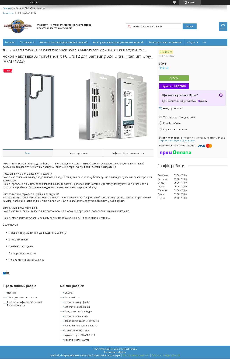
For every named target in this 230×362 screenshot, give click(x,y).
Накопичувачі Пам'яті (76, 339)
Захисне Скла (71, 297)
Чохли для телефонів (24, 49)
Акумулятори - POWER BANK (79, 335)
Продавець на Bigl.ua (115, 352)
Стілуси (191, 42)
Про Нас (11, 292)
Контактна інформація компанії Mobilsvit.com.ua (24, 304)
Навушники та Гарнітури (78, 311)
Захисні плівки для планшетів (80, 325)
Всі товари (26, 42)
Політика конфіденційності (166, 355)
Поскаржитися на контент (136, 355)
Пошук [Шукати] (189, 26)
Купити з (174, 86)
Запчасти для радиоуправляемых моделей (63, 42)
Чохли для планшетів (76, 316)
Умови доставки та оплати (22, 297)
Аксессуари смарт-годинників (165, 42)
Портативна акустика (76, 330)
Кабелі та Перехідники (77, 306)
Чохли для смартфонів (76, 302)
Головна (10, 42)
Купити (174, 78)
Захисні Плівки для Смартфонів (81, 320)
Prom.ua (132, 348)
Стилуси (68, 292)
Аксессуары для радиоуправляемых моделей (118, 42)
